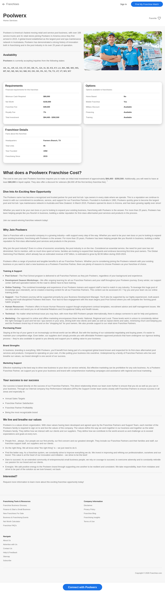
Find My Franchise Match (147, 4)
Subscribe (7, 560)
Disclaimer (88, 505)
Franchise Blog (90, 513)
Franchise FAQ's (10, 525)
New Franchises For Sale (13, 513)
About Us (7, 540)
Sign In (123, 4)
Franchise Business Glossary (15, 505)
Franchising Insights (92, 517)
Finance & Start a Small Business (16, 509)
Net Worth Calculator (11, 521)
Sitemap (6, 556)
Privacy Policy (89, 509)
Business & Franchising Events (16, 517)
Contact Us (7, 548)
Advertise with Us (10, 544)
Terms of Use (89, 521)
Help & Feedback (10, 552)
